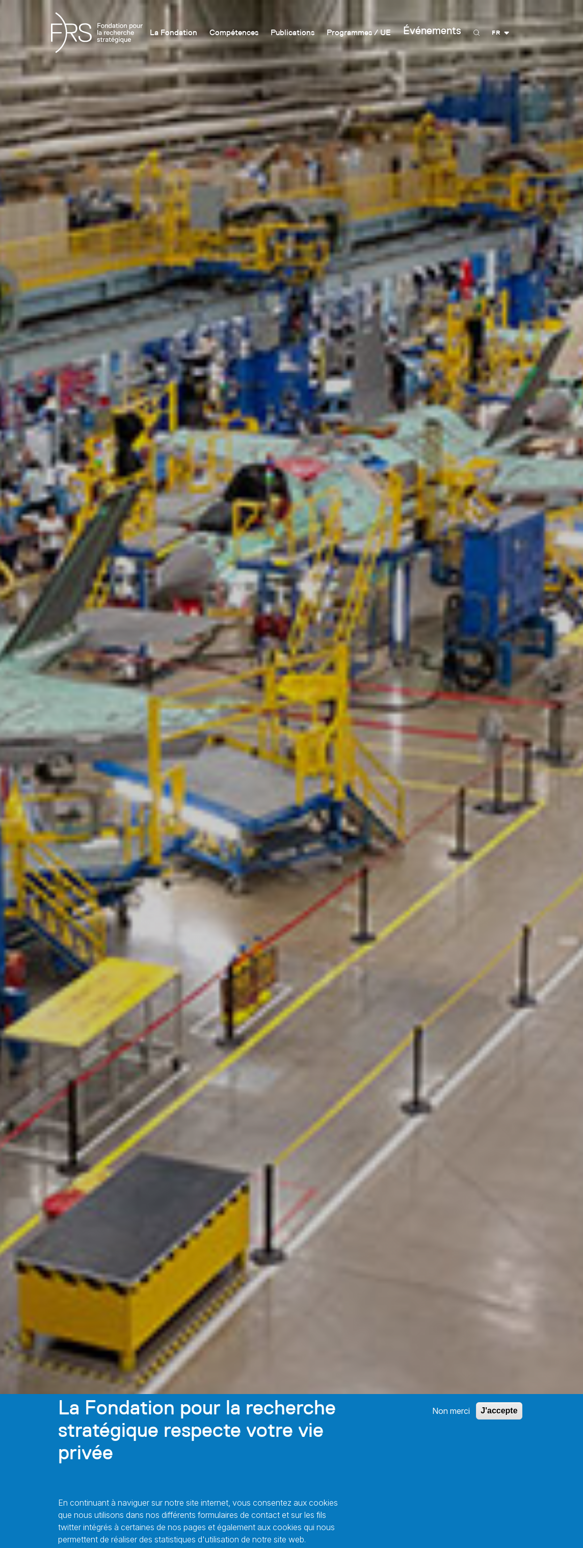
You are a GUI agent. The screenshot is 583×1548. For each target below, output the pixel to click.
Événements (439, 32)
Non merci (451, 1418)
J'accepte (499, 1418)
